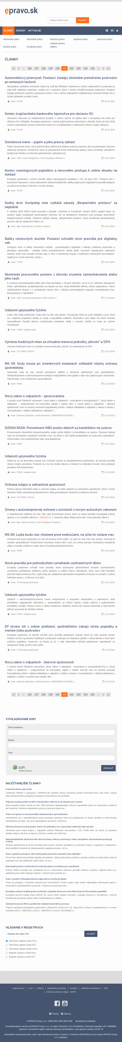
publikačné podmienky (90, 988)
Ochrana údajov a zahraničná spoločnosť (35, 484)
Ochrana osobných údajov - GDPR (61, 992)
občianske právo (11, 39)
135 (92, 68)
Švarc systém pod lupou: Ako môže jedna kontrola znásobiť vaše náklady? (43, 854)
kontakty (73, 988)
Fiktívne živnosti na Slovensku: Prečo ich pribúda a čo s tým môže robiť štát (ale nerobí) (49, 826)
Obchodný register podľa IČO (21, 945)
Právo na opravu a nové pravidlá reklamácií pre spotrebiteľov (37, 814)
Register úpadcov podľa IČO (20, 957)
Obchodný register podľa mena (21, 949)
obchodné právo (35, 39)
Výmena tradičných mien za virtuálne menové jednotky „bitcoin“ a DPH (57, 342)
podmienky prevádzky (56, 988)
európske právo (34, 46)
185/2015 (44, 517)
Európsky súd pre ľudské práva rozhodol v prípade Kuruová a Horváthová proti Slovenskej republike (56, 891)
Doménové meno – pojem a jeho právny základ (40, 142)
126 (29, 68)
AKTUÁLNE (34, 30)
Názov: (11, 740)
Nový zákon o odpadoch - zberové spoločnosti (39, 662)
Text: (10, 752)
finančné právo (57, 39)
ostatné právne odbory (57, 45)
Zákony (67, 1014)
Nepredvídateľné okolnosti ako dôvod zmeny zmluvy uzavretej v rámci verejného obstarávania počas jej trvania (59, 840)
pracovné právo (104, 39)
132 (71, 68)
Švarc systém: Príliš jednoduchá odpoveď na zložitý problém (36, 879)
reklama (40, 988)
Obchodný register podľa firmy (21, 941)
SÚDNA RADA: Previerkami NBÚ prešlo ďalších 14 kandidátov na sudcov (58, 428)
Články (11, 59)
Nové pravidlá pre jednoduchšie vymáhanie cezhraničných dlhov (53, 563)
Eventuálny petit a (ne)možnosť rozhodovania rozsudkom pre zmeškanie (42, 866)
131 (64, 68)
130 (57, 68)
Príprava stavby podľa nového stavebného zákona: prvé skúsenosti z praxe (44, 802)
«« (13, 68)
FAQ (106, 988)
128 (43, 68)
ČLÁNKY (8, 30)
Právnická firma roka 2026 (19, 789)
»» (108, 68)
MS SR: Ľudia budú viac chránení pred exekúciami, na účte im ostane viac (59, 535)
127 (36, 68)
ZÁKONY (21, 30)
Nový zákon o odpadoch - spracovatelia (34, 396)
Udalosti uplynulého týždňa (25, 310)
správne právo (81, 39)
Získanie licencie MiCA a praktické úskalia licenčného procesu (37, 904)
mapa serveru (18, 988)
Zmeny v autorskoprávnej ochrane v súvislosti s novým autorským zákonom (61, 510)
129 (50, 68)
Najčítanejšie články (23, 783)
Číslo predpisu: (15, 727)
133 (78, 68)
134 (85, 68)
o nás (30, 988)
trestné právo (9, 46)
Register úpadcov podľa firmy (21, 953)
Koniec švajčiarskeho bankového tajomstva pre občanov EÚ (49, 114)
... (23, 68)
